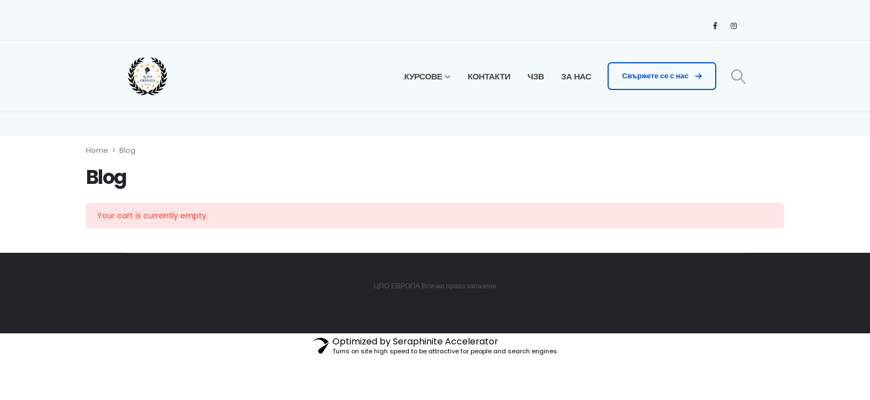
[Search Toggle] (738, 76)
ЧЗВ (536, 76)
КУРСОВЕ (423, 76)
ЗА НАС (576, 76)
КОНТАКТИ (489, 76)
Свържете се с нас (661, 76)
